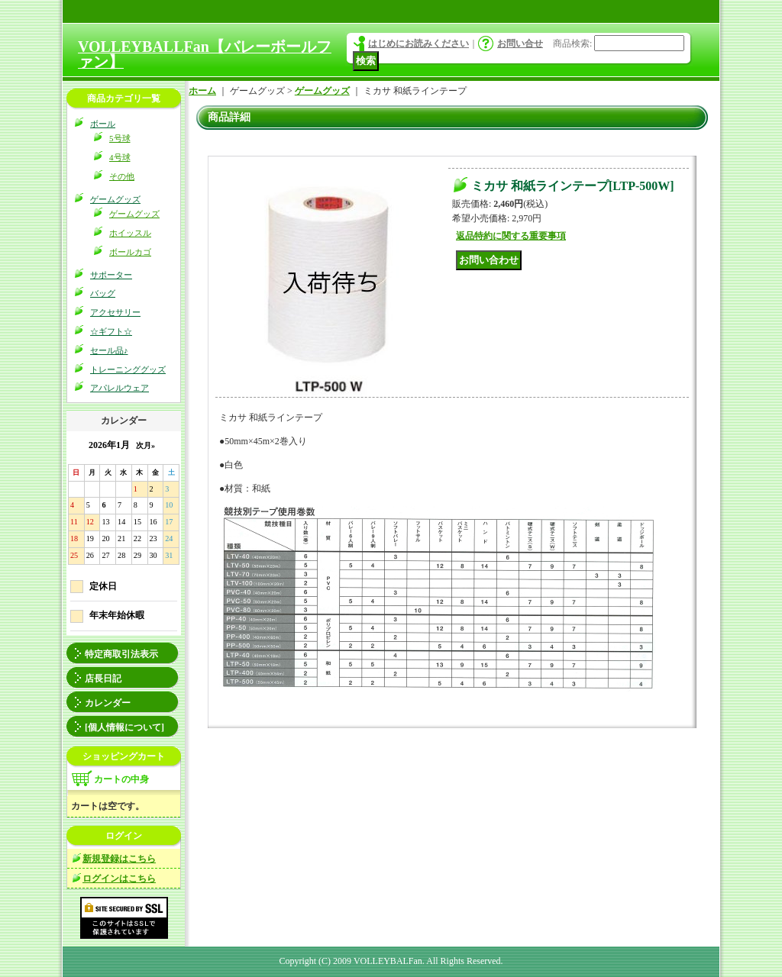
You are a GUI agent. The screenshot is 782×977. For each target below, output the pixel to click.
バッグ (102, 293)
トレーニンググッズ (128, 369)
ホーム (202, 90)
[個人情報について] (124, 727)
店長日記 (103, 678)
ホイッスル (130, 232)
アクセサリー (115, 312)
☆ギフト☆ (111, 331)
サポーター (111, 274)
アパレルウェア (119, 387)
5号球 (120, 138)
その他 (121, 176)
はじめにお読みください (418, 43)
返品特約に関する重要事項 (511, 236)
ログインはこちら (119, 878)
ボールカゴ (130, 251)
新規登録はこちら (119, 858)
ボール (102, 123)
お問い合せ (520, 43)
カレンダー (108, 703)
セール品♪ (109, 350)
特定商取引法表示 (121, 654)
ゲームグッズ (115, 199)
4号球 (120, 157)
